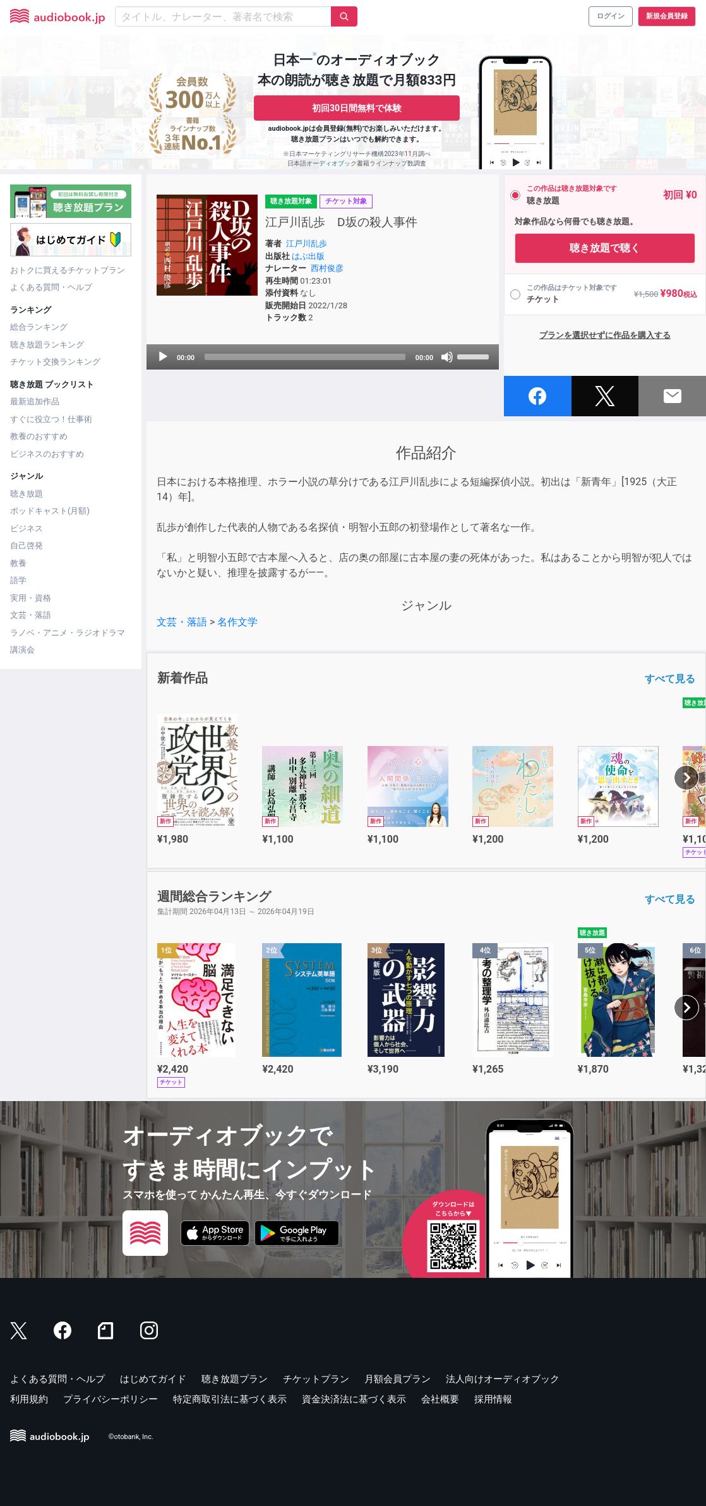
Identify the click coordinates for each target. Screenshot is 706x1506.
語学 (18, 580)
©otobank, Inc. (131, 1437)
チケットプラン (316, 1379)
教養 (18, 563)
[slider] (305, 357)
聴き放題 (26, 493)
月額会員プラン (397, 1379)
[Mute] (447, 357)
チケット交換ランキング (55, 361)
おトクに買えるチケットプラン (67, 270)
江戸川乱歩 (306, 243)
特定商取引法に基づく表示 (230, 1399)
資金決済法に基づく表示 (354, 1399)
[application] (323, 357)
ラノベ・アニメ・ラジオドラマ (67, 632)
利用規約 (29, 1399)
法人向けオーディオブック (502, 1379)
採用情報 (493, 1399)
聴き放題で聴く (605, 248)
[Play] (163, 357)
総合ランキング (39, 327)
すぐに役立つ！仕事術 (51, 419)
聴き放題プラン (234, 1379)
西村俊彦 (327, 268)
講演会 (22, 649)
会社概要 (440, 1399)
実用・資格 (30, 598)
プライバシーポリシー (110, 1399)
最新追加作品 (34, 401)
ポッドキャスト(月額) (50, 510)
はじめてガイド (153, 1379)
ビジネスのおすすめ (47, 454)
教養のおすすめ (39, 436)
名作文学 (237, 622)
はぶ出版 (308, 256)
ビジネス (26, 528)
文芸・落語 (30, 615)
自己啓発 (26, 545)
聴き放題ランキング (47, 344)
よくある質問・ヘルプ (51, 287)
